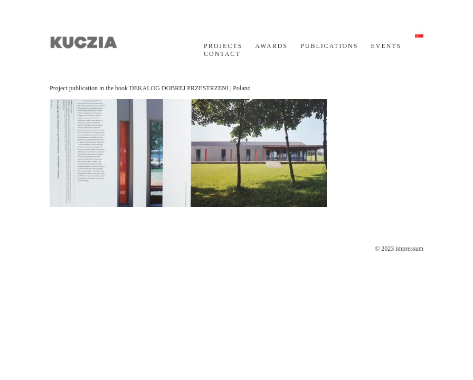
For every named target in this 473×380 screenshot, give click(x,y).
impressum (409, 248)
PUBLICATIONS (329, 46)
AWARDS (271, 46)
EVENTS (386, 46)
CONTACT (222, 54)
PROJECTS (223, 46)
